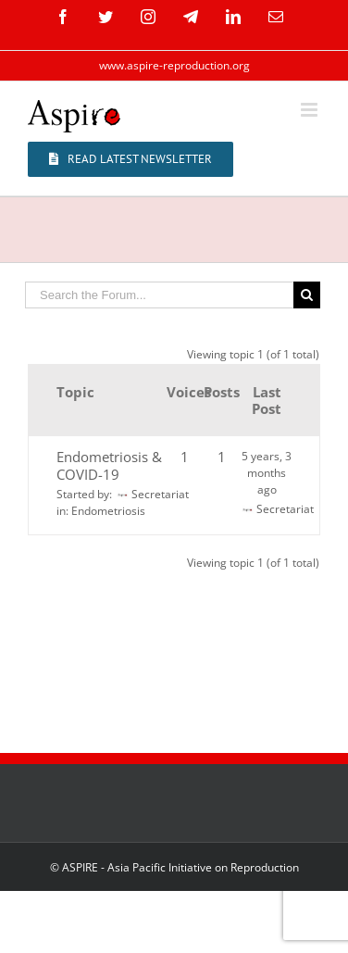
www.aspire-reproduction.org (174, 65)
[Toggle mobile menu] (310, 109)
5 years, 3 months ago (267, 472)
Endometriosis (108, 511)
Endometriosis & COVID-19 (109, 465)
